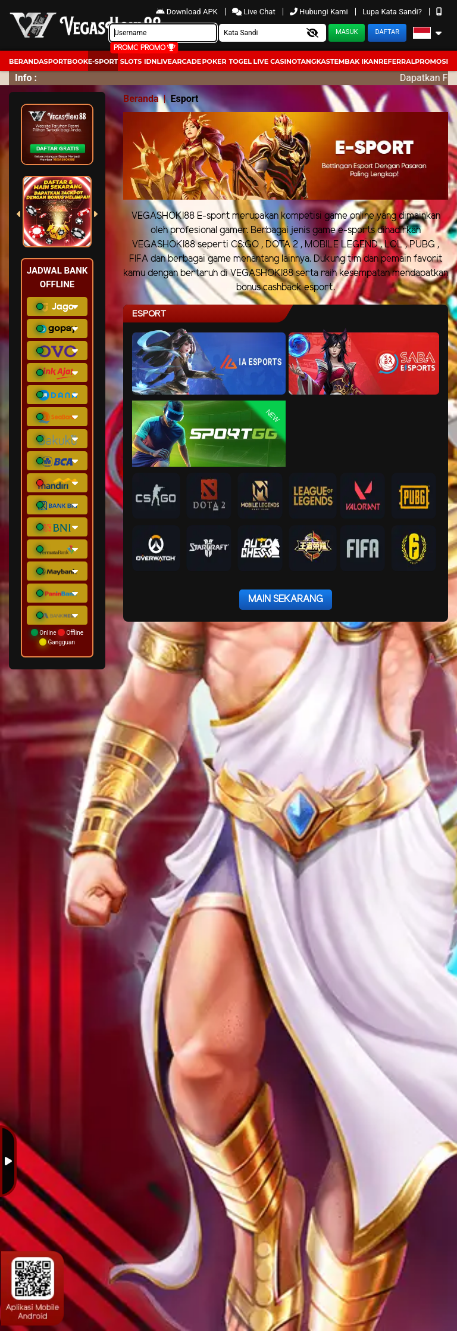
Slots (131, 61)
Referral (396, 61)
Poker (214, 61)
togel (239, 61)
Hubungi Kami (320, 11)
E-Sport (103, 61)
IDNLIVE (158, 61)
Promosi (431, 61)
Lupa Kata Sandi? (393, 11)
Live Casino (275, 61)
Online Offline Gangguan (57, 637)
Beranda (26, 61)
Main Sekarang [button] (285, 599)
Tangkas (313, 61)
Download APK (188, 11)
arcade (186, 61)
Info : (26, 77)
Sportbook (66, 61)
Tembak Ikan (354, 61)
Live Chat (254, 11)
